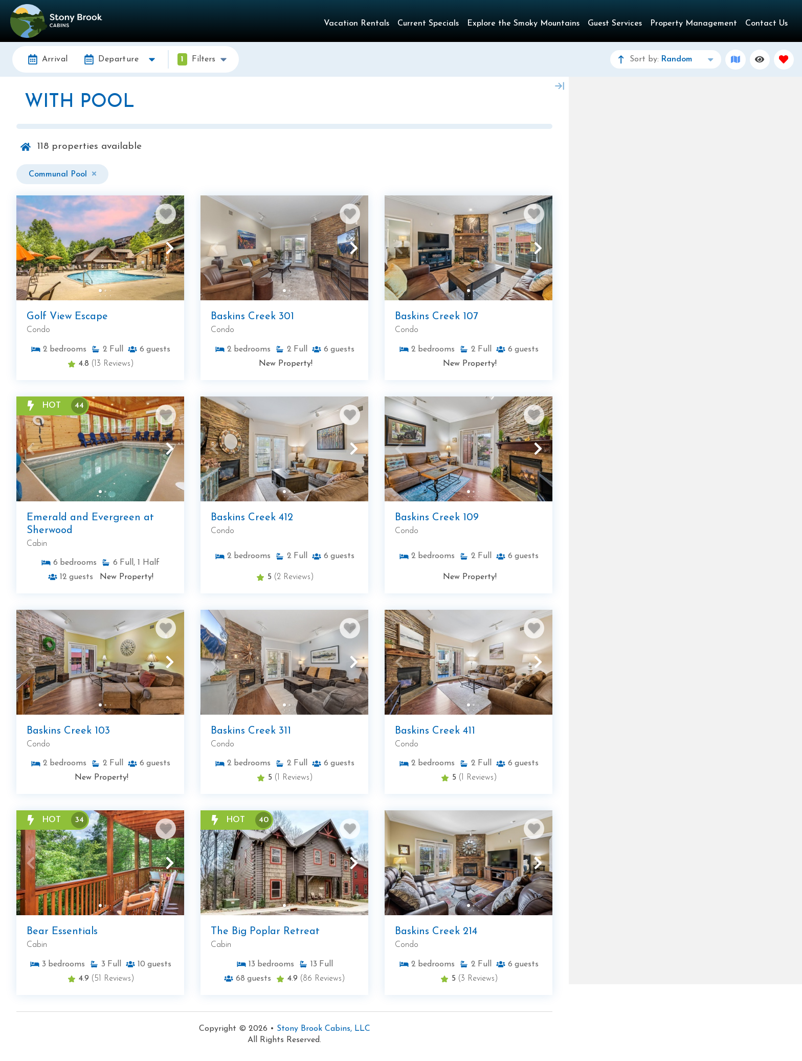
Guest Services (615, 23)
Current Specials (428, 23)
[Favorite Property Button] (165, 214)
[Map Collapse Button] (559, 86)
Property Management (693, 23)
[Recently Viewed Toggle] (760, 60)
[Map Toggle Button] (735, 60)
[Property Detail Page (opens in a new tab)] (100, 247)
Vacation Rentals (356, 23)
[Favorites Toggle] (784, 60)
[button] (30, 248)
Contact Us (766, 23)
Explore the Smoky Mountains (523, 23)
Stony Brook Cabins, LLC (323, 1029)
